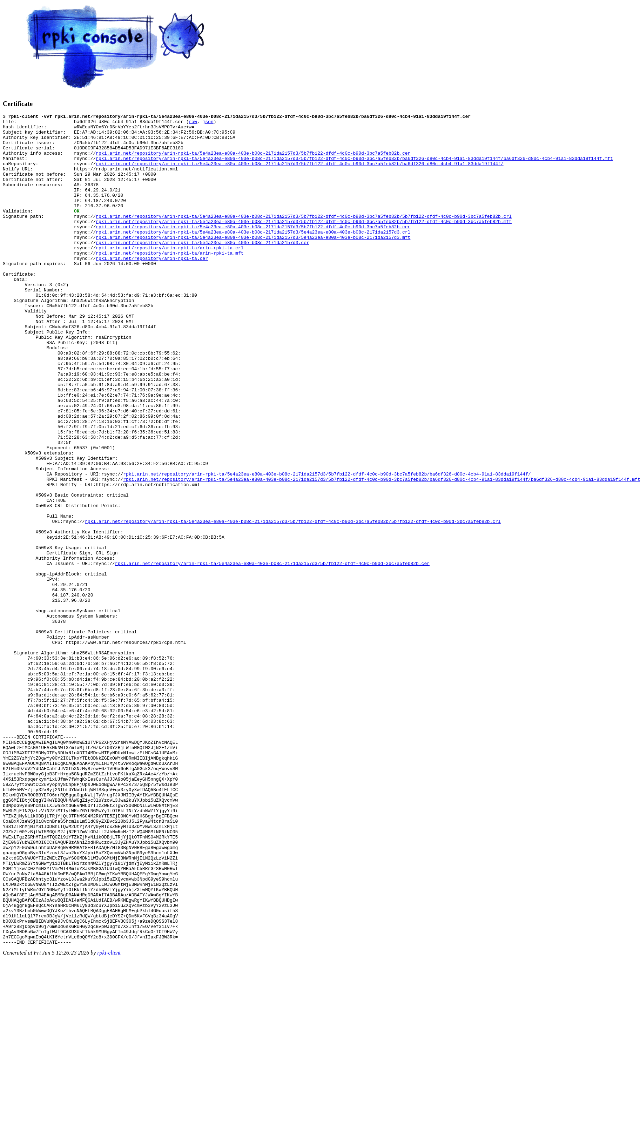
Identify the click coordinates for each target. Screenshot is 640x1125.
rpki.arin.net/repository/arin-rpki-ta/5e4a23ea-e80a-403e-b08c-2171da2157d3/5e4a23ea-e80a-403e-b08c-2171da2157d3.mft (253, 262)
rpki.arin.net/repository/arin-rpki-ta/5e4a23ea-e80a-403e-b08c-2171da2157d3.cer (202, 268)
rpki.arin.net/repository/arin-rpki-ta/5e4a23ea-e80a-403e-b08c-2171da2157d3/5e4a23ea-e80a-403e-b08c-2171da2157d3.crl (253, 256)
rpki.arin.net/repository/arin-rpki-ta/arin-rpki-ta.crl (169, 275)
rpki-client (109, 1119)
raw (193, 123)
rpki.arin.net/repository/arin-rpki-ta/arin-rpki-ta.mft (169, 281)
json (207, 123)
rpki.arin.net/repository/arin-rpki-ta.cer (152, 287)
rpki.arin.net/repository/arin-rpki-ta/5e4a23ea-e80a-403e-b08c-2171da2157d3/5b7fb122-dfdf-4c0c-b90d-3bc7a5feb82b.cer (253, 161)
